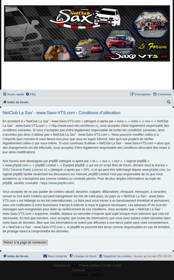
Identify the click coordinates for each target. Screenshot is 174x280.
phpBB (75, 265)
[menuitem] (30, 94)
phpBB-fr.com (94, 270)
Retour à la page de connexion (25, 242)
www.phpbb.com (153, 170)
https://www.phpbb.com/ (57, 183)
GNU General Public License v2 (25, 170)
